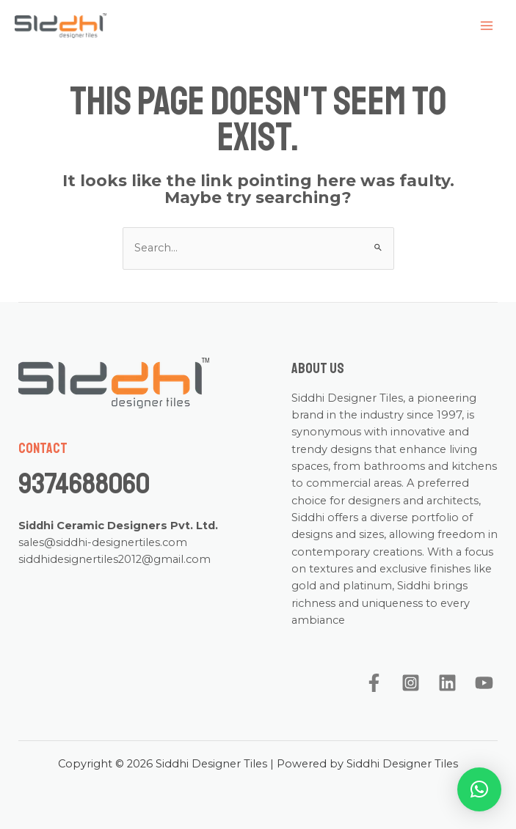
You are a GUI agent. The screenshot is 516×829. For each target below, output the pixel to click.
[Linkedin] (447, 683)
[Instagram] (410, 683)
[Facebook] (374, 683)
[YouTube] (484, 683)
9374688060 (84, 483)
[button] (479, 789)
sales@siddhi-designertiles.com (102, 542)
